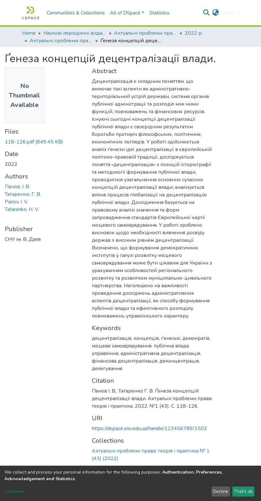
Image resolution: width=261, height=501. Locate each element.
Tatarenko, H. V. (22, 209)
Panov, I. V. (16, 201)
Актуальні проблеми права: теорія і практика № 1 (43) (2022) (61, 40)
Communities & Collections (76, 12)
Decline (220, 491)
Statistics (159, 12)
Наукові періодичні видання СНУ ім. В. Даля (74, 33)
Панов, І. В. (17, 186)
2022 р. (194, 33)
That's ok (243, 491)
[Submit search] (206, 13)
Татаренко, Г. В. (23, 194)
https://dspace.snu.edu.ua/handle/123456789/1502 (149, 428)
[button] (215, 13)
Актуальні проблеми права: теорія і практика (145, 33)
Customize (14, 491)
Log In (228, 12)
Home (29, 33)
